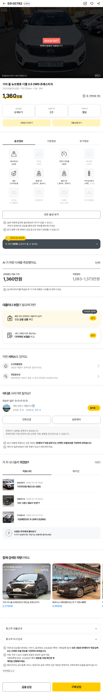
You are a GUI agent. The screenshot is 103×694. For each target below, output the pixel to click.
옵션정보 (18, 141)
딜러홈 (93, 408)
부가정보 (84, 141)
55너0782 (19, 3)
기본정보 (51, 141)
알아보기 (51, 318)
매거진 (76, 471)
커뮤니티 (27, 471)
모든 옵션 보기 (51, 214)
